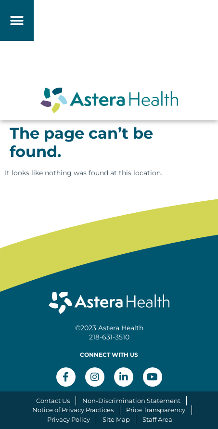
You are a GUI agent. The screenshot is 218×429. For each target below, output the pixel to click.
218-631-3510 (109, 337)
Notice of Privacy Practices (73, 410)
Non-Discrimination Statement (131, 400)
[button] (17, 20)
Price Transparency (155, 410)
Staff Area (157, 419)
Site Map (116, 419)
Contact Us (53, 400)
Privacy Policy (68, 419)
